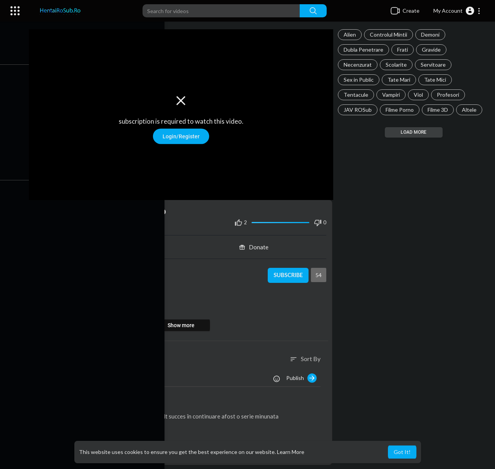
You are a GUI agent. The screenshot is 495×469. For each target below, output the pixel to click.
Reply (106, 424)
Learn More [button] (290, 452)
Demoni (432, 34)
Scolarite (398, 64)
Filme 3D (440, 109)
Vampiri (393, 94)
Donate (257, 243)
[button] (457, 11)
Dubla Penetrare (366, 49)
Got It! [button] (402, 452)
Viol (420, 94)
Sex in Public (361, 79)
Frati (404, 49)
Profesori (450, 94)
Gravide (433, 49)
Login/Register (185, 134)
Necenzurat (360, 64)
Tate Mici (437, 79)
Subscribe (289, 272)
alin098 (77, 402)
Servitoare (435, 64)
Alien (352, 34)
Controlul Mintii (390, 34)
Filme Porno (402, 109)
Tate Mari (401, 79)
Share (114, 243)
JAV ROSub (360, 109)
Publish (304, 374)
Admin (78, 267)
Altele (471, 109)
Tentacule (358, 94)
